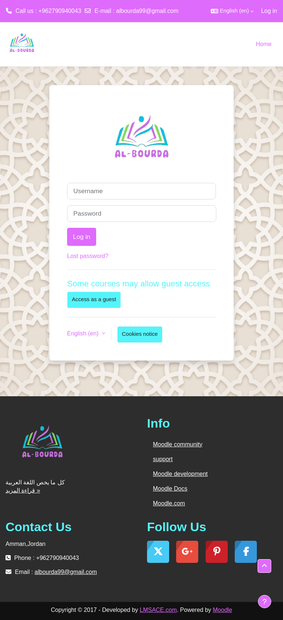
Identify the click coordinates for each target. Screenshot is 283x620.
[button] (232, 11)
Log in (269, 11)
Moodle (222, 610)
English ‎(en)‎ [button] (83, 333)
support (162, 459)
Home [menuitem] (264, 44)
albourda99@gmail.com (147, 11)
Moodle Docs (170, 488)
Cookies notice (140, 334)
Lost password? (87, 256)
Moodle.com (169, 503)
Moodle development (180, 474)
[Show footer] (264, 601)
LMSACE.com (158, 610)
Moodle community (177, 444)
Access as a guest (94, 299)
